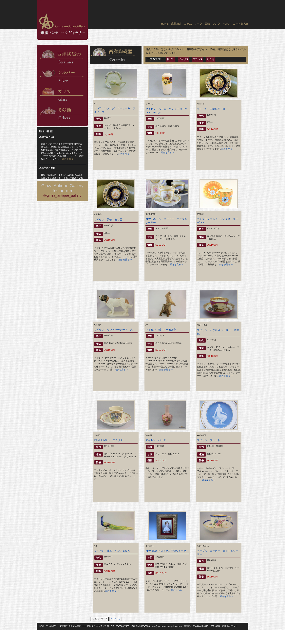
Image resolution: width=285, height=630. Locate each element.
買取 (207, 23)
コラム (188, 23)
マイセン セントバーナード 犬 (113, 329)
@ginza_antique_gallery (62, 195)
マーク (198, 23)
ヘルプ (226, 23)
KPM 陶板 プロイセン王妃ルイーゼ (165, 550)
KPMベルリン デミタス (108, 440)
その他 (210, 59)
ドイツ (171, 59)
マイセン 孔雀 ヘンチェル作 (112, 550)
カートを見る (240, 23)
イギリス (183, 59)
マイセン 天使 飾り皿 (109, 219)
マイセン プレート (208, 440)
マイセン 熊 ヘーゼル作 (160, 329)
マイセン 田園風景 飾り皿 (215, 108)
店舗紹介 (176, 23)
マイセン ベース (157, 440)
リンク (216, 23)
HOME (165, 23)
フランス (197, 59)
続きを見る (69, 158)
